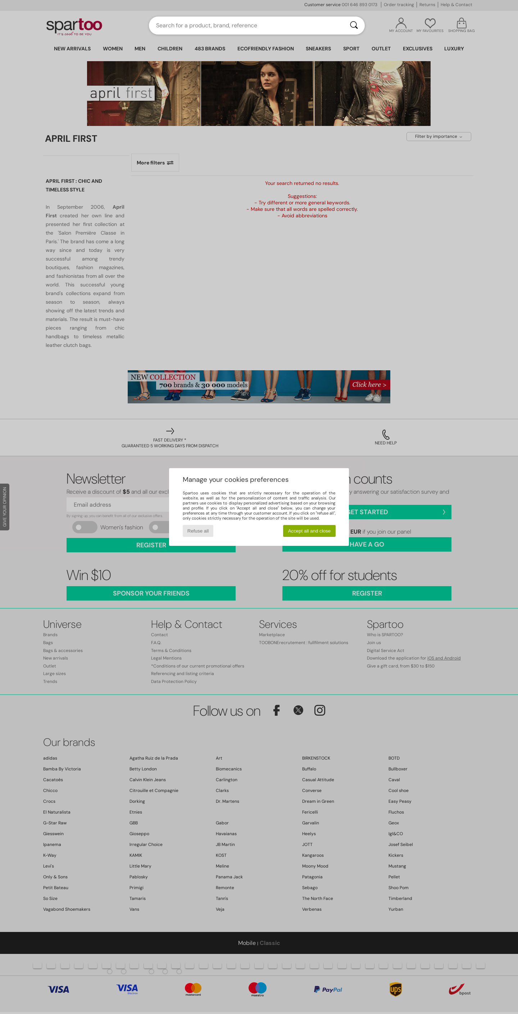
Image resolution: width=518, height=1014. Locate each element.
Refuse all (198, 531)
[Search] (354, 26)
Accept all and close (309, 531)
